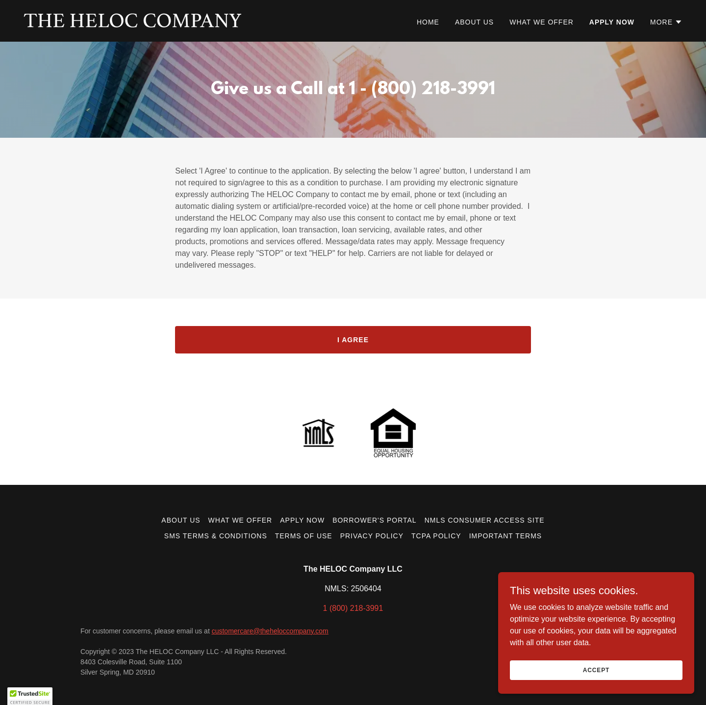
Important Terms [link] (505, 536)
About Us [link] (474, 22)
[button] (666, 22)
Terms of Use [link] (303, 536)
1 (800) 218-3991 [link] (353, 608)
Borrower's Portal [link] (374, 520)
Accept (596, 676)
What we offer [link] (541, 22)
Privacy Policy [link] (371, 536)
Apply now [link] (611, 22)
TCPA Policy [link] (436, 536)
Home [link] (428, 22)
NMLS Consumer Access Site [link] (485, 520)
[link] (132, 20)
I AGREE (353, 340)
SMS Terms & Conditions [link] (215, 536)
